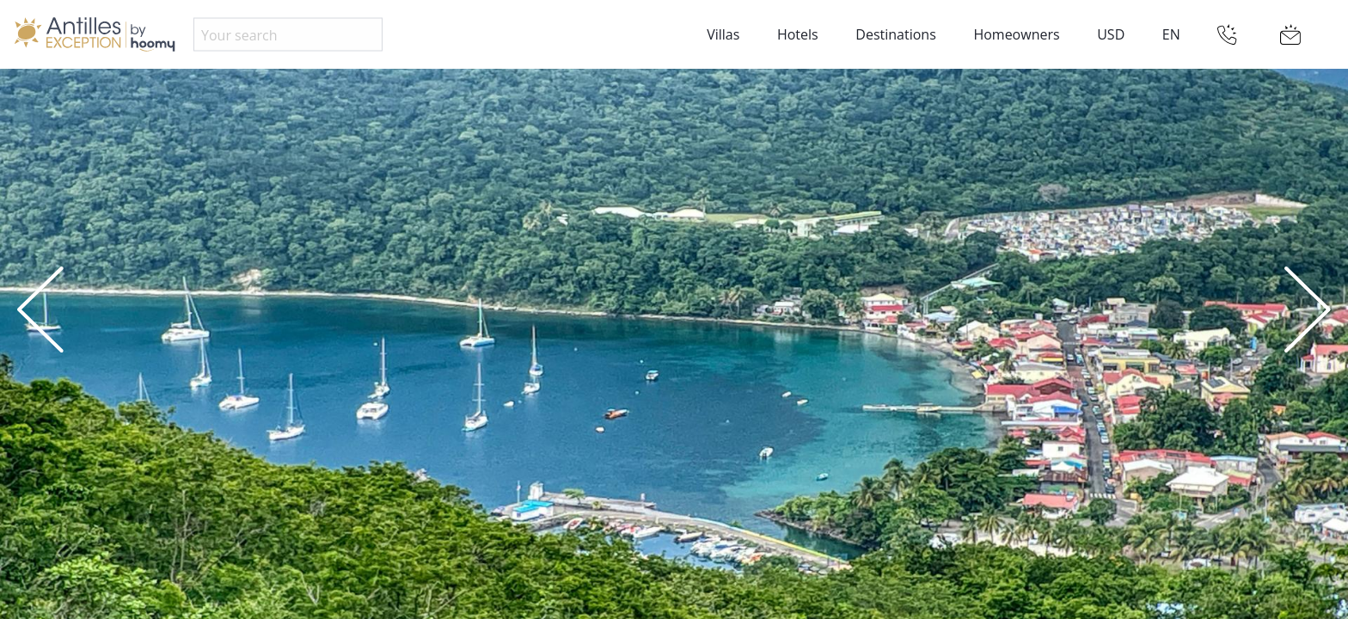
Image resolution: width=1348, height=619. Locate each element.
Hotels (797, 34)
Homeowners (1016, 34)
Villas (723, 34)
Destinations (895, 34)
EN (1171, 34)
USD (1110, 34)
